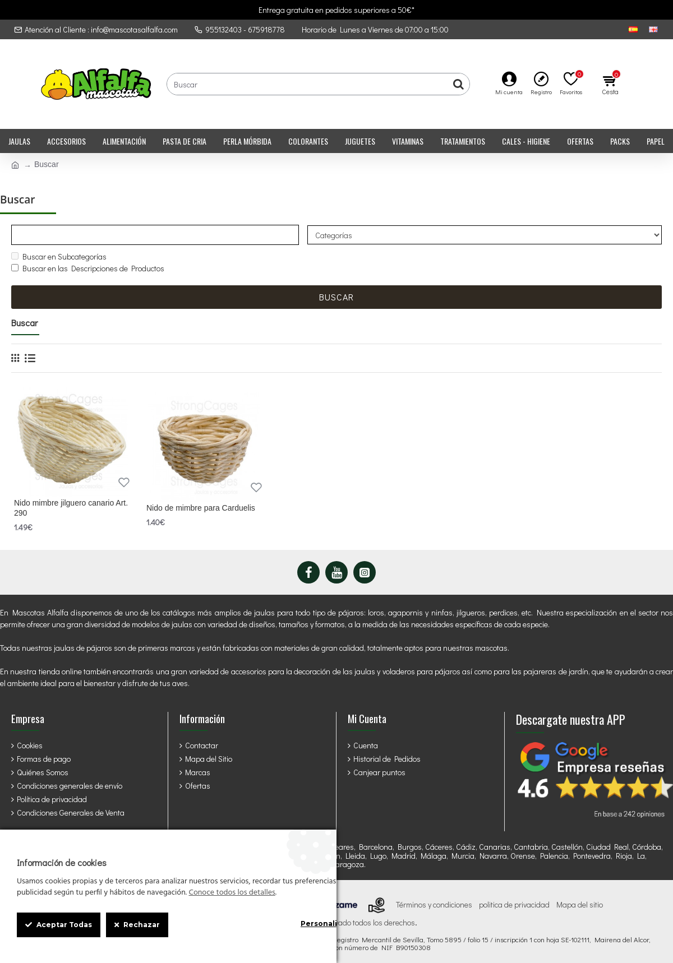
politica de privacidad (514, 905)
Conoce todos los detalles (231, 893)
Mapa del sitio (579, 905)
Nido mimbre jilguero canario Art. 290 (71, 508)
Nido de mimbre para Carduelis (200, 508)
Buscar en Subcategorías (59, 257)
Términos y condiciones (434, 905)
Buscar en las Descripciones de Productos (87, 269)
